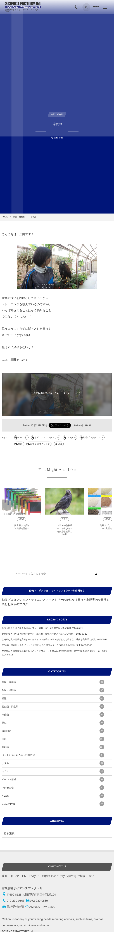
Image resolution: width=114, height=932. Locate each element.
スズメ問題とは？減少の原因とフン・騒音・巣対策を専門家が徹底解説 (36, 628)
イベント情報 (53, 779)
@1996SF (39, 425)
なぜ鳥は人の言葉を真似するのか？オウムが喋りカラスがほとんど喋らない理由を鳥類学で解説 (49, 639)
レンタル (71, 437)
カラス (64, 521)
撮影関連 (53, 730)
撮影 (20, 444)
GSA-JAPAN (53, 803)
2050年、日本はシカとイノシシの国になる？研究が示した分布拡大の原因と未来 (41, 645)
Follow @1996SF (82, 425)
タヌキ (53, 763)
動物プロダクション (93, 437)
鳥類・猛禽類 (53, 682)
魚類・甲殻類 (53, 690)
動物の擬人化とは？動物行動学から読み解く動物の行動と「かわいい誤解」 (39, 634)
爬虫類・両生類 (53, 706)
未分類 (53, 714)
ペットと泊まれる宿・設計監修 (53, 755)
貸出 (60, 444)
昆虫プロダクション (40, 444)
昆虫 (53, 722)
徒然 (53, 739)
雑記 (53, 698)
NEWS (21, 521)
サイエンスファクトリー (47, 437)
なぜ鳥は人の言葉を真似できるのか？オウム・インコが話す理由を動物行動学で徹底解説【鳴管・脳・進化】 (55, 651)
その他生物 (53, 787)
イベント (22, 437)
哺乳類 (53, 747)
